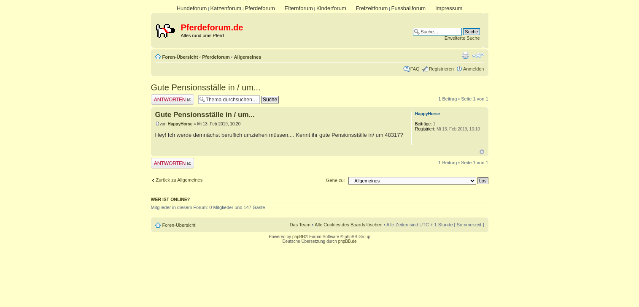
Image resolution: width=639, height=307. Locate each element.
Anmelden (473, 68)
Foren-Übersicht (180, 57)
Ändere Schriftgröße (478, 55)
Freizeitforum (372, 8)
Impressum (448, 8)
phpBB (298, 236)
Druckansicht (465, 55)
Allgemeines (247, 57)
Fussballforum (408, 8)
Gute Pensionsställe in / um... (206, 87)
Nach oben (482, 151)
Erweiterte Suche (462, 38)
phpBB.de (347, 241)
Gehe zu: (335, 180)
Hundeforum (192, 8)
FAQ (415, 68)
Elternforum (299, 8)
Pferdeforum (260, 8)
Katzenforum (225, 8)
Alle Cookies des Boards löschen (349, 224)
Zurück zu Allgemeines (179, 179)
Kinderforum (331, 8)
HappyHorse (179, 124)
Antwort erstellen (172, 99)
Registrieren (441, 68)
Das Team (300, 224)
